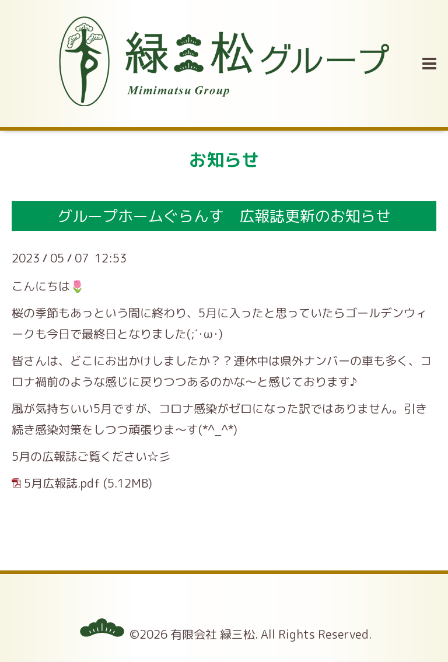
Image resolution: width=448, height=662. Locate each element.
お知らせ (224, 160)
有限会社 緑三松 (212, 634)
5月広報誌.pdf (62, 483)
